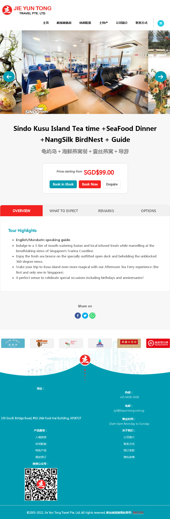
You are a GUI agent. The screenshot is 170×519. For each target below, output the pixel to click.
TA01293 (138, 512)
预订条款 (129, 450)
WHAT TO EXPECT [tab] (64, 211)
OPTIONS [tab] (148, 211)
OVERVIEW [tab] (21, 211)
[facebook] (78, 316)
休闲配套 (85, 23)
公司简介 (122, 23)
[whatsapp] (92, 316)
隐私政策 (129, 457)
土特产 (103, 23)
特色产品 (40, 450)
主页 (46, 23)
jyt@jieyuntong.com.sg (129, 410)
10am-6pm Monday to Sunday (129, 424)
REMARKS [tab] (106, 211)
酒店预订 (40, 457)
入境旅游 (40, 437)
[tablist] (85, 210)
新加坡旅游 (64, 23)
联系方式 (141, 23)
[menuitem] (46, 22)
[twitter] (85, 316)
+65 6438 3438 (129, 397)
